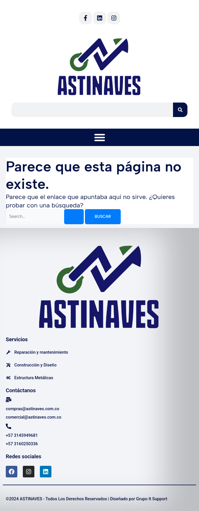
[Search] (180, 110)
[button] (99, 137)
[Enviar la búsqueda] (74, 216)
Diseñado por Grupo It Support (138, 498)
